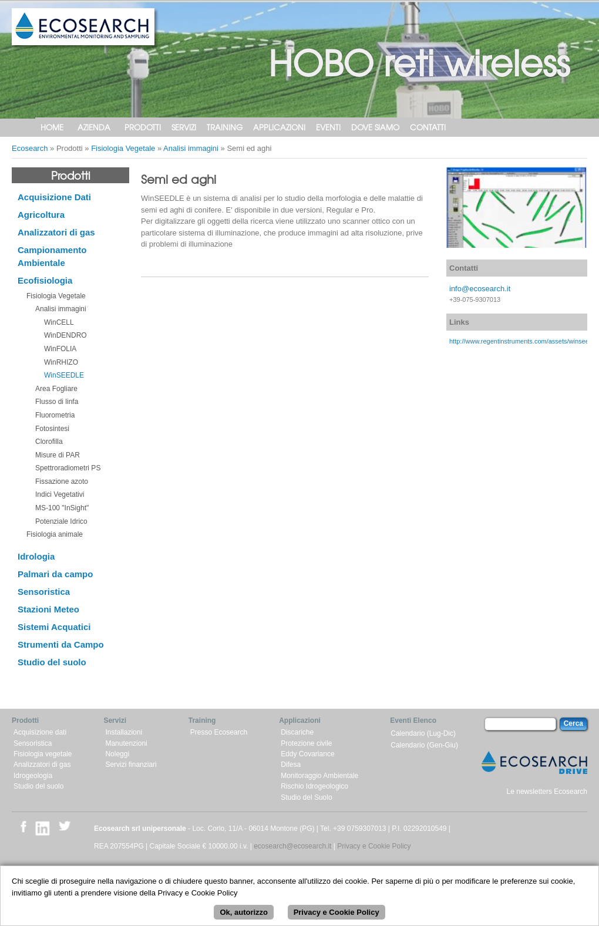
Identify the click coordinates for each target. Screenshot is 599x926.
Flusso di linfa (56, 402)
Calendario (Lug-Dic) (423, 733)
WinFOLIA (60, 349)
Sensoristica (44, 592)
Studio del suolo (52, 662)
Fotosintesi (52, 429)
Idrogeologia (33, 776)
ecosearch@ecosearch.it (292, 846)
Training (225, 127)
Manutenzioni (126, 743)
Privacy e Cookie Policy (373, 846)
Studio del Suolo (306, 797)
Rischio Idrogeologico (314, 786)
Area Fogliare (56, 389)
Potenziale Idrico (61, 521)
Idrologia (36, 556)
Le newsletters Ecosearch (547, 791)
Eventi (328, 127)
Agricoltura (41, 215)
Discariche (297, 732)
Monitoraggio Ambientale (319, 776)
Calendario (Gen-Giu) (424, 745)
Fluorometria (55, 415)
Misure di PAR (57, 455)
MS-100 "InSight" (62, 508)
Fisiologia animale (54, 534)
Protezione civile (306, 743)
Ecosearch (30, 148)
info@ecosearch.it (479, 288)
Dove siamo (375, 127)
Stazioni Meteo (48, 609)
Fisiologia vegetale (43, 754)
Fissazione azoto (61, 481)
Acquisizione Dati (54, 197)
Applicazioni (279, 127)
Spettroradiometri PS (67, 468)
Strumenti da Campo (61, 644)
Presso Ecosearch (218, 732)
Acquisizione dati (40, 732)
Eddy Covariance (307, 754)
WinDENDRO (65, 335)
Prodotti (142, 127)
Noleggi (117, 754)
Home (52, 127)
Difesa (291, 764)
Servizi (183, 127)
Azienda (94, 127)
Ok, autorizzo (244, 918)
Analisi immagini (190, 148)
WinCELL (59, 322)
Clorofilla (49, 441)
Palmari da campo (55, 574)
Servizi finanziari (130, 764)
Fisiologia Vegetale (123, 148)
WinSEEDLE (64, 375)
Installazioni (123, 732)
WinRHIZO (61, 362)
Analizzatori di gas (56, 232)
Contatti (428, 127)
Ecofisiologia (45, 280)
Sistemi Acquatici (54, 627)
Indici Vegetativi (59, 494)
